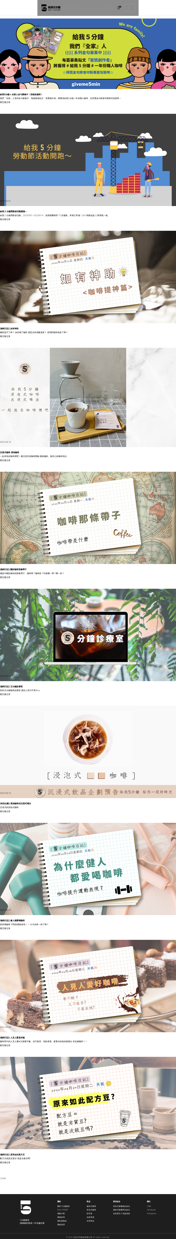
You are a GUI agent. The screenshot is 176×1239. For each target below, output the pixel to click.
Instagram (151, 1210)
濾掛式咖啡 (91, 1203)
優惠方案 (61, 1210)
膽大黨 (61, 6)
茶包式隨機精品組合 (121, 1203)
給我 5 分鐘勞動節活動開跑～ (13, 208)
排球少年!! (51, 6)
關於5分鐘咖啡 (63, 1203)
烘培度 (111, 6)
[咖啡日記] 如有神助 (9, 325)
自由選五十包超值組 (121, 1210)
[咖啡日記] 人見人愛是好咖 (12, 1034)
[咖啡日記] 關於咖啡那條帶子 (13, 566)
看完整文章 (5, 99)
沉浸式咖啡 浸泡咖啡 (9, 449)
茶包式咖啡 (91, 1206)
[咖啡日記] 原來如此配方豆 (12, 1151)
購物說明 (61, 1214)
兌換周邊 (121, 6)
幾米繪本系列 (73, 6)
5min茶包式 (100, 6)
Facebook (151, 1206)
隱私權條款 (62, 1217)
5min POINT (62, 1206)
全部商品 (90, 1217)
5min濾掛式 (87, 6)
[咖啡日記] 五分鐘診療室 (11, 683)
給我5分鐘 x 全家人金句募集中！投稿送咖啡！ (21, 91)
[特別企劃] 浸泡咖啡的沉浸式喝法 (15, 800)
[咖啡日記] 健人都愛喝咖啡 (12, 917)
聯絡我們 (61, 1221)
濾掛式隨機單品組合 (121, 1206)
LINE (149, 1203)
